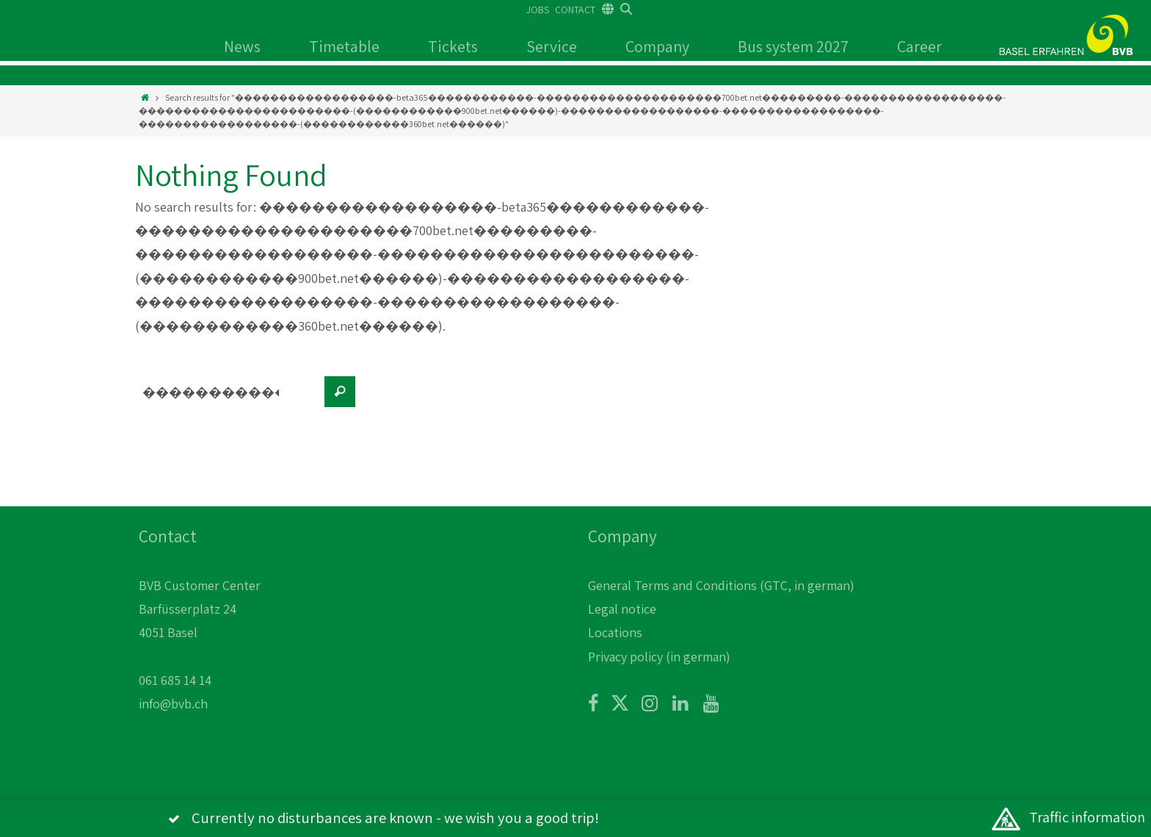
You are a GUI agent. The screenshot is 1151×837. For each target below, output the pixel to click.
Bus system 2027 (793, 46)
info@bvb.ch (173, 703)
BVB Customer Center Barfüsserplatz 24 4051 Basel (200, 609)
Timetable (344, 46)
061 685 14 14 (175, 680)
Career (919, 46)
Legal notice (622, 608)
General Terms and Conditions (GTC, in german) (721, 585)
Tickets (453, 46)
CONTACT (575, 9)
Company (657, 46)
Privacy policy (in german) (659, 656)
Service (551, 46)
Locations (615, 632)
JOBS (537, 9)
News (242, 46)
